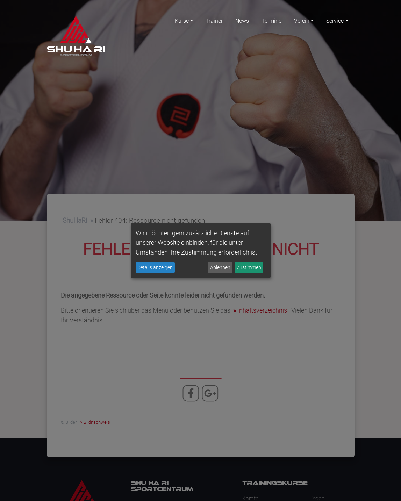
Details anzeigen (155, 267)
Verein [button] (301, 20)
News (242, 20)
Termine (271, 20)
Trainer (214, 20)
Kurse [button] (182, 20)
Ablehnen (220, 267)
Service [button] (335, 20)
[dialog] (201, 250)
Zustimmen (249, 267)
